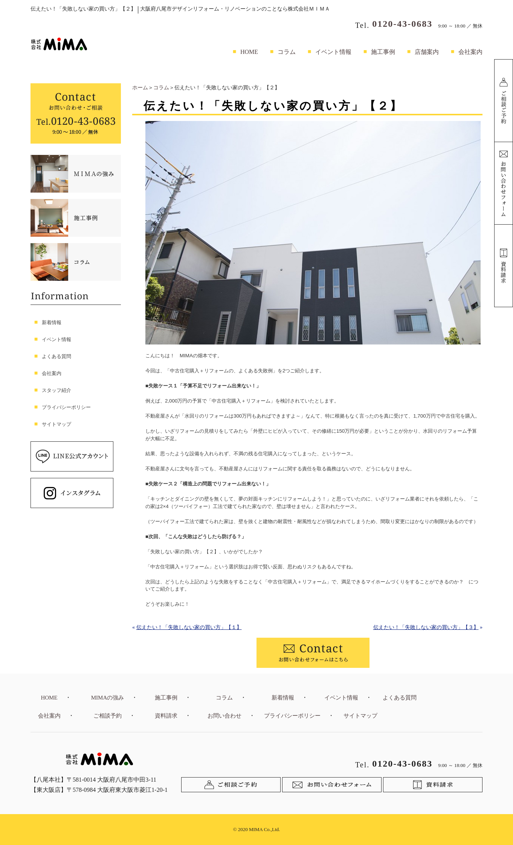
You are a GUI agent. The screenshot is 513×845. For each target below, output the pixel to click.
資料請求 (166, 716)
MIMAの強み (107, 698)
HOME (249, 52)
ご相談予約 (107, 716)
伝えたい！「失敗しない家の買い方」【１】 (189, 627)
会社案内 (470, 52)
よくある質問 (56, 356)
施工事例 (383, 52)
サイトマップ (56, 424)
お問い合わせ (224, 716)
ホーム (140, 87)
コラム (287, 52)
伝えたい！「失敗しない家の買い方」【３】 (426, 627)
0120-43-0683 (402, 24)
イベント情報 (333, 52)
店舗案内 (427, 52)
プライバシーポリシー (66, 407)
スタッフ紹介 (56, 390)
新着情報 (51, 322)
